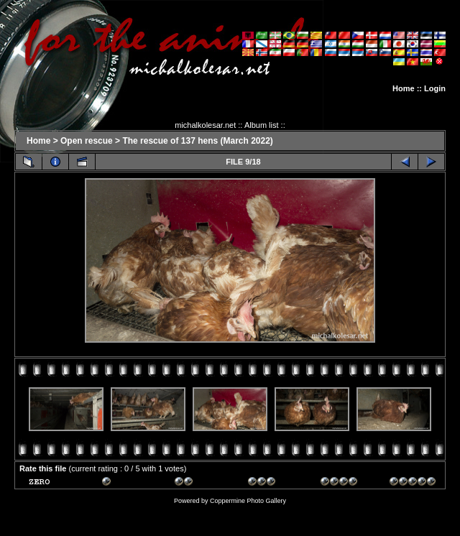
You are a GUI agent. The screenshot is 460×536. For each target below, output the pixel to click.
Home (403, 88)
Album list (261, 125)
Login (435, 88)
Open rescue (86, 141)
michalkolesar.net (205, 125)
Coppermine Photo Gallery (248, 500)
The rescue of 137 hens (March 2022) (197, 141)
